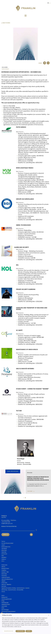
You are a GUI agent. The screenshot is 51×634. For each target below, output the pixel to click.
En (49, 3)
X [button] (48, 615)
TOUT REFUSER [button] (20, 631)
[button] (25, 15)
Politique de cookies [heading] (7, 615)
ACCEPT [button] (28, 631)
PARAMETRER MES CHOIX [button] (8, 631)
